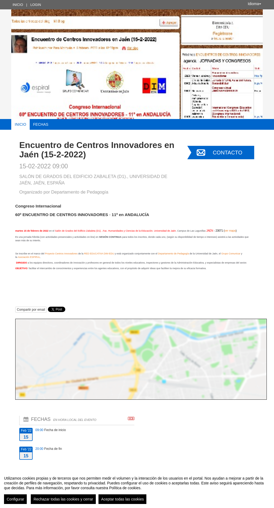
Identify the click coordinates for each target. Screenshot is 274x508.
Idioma (254, 4)
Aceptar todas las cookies (122, 499)
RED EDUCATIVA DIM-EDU (99, 253)
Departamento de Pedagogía (173, 253)
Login (35, 5)
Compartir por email (31, 310)
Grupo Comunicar (230, 253)
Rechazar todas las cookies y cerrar (63, 499)
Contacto (227, 152)
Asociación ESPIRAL (29, 257)
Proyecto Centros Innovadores (61, 253)
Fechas (40, 124)
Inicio (18, 5)
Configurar (15, 499)
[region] (137, 488)
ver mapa (230, 230)
